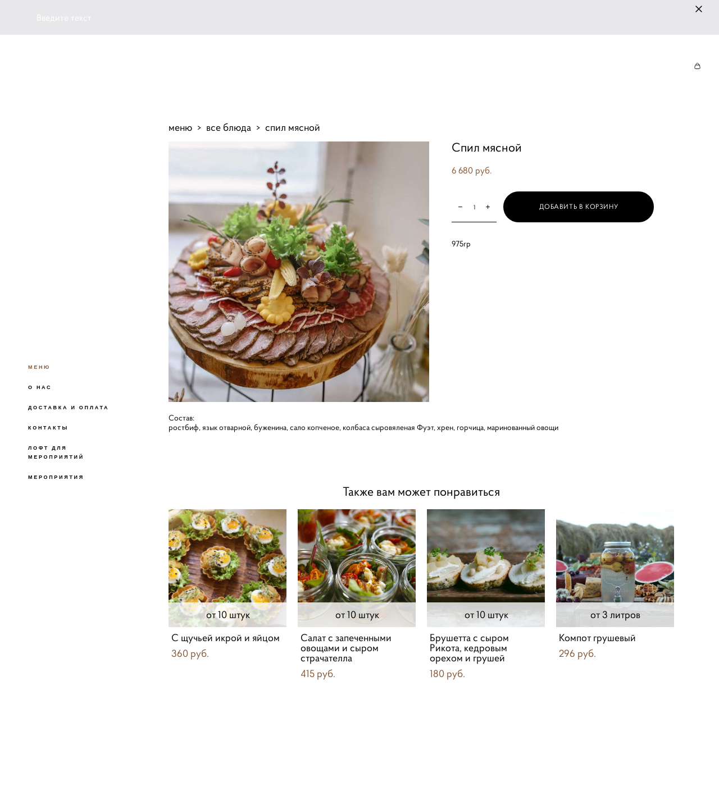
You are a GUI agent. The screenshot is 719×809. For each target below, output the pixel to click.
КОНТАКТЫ (48, 428)
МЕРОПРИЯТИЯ (56, 477)
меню (180, 127)
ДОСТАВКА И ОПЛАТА (68, 407)
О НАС (40, 387)
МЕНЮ (39, 367)
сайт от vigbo (190, 782)
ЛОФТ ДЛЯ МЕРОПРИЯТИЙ (56, 452)
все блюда (228, 127)
